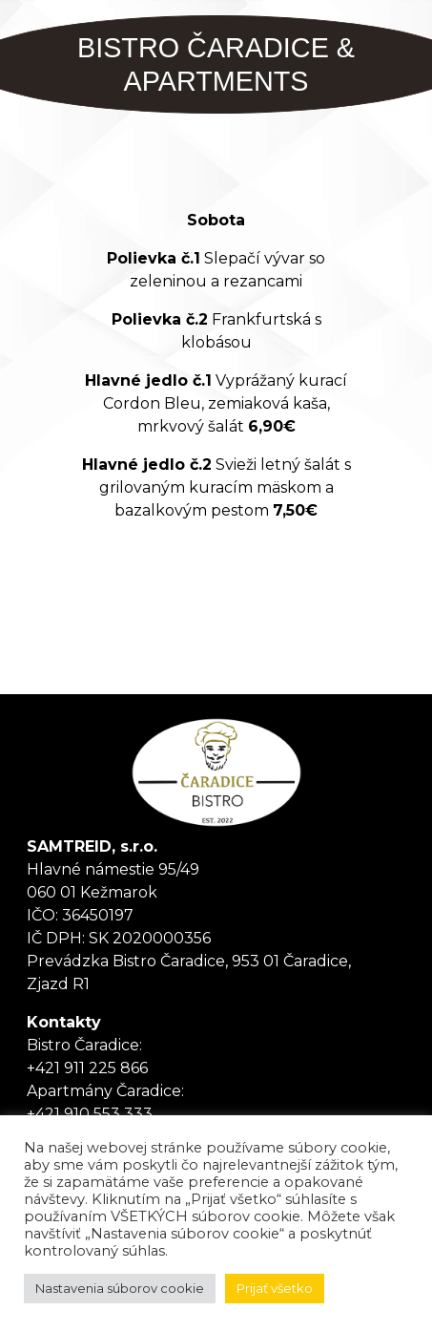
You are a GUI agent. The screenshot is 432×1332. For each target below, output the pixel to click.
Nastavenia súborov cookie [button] (119, 1288)
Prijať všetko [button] (275, 1288)
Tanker (216, 772)
